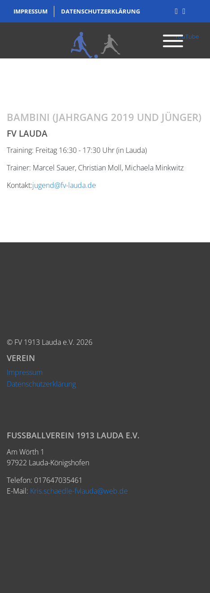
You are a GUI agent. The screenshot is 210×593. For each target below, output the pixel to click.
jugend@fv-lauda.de (64, 185)
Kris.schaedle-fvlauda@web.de (79, 491)
